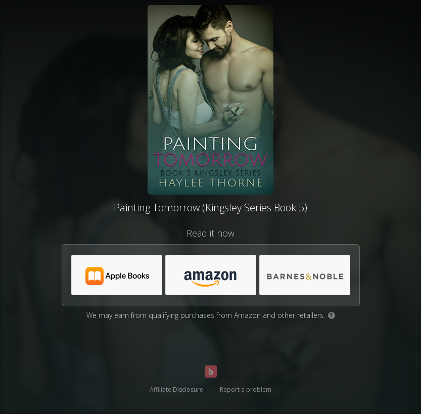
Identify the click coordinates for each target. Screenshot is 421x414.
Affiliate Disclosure (176, 389)
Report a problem (245, 389)
